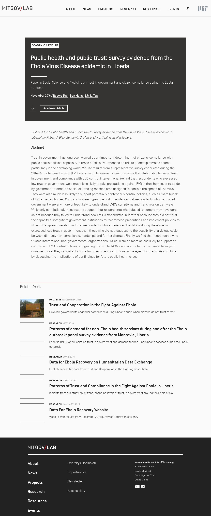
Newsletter (75, 481)
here (128, 137)
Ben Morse (77, 95)
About (70, 9)
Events (173, 9)
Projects (105, 9)
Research (128, 9)
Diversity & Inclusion (82, 463)
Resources (151, 9)
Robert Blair (60, 95)
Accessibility (76, 490)
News (87, 9)
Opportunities (77, 472)
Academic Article (53, 108)
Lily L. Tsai (91, 95)
